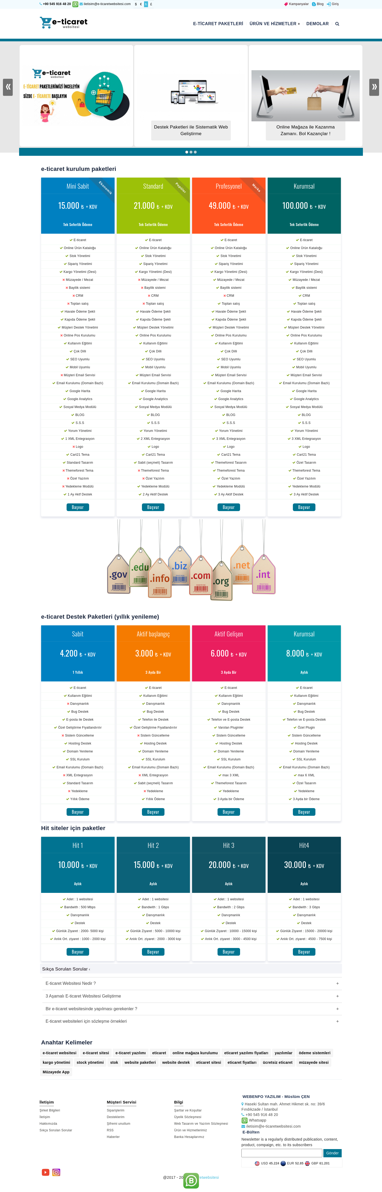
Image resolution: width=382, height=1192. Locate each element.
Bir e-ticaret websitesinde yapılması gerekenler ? (91, 1009)
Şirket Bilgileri (50, 1110)
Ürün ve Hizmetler (275, 23)
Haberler (113, 1137)
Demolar (317, 23)
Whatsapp (253, 1120)
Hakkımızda (48, 1123)
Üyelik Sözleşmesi (187, 1117)
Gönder (332, 1153)
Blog (318, 4)
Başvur (78, 507)
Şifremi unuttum (119, 1123)
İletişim (45, 1117)
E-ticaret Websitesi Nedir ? (71, 983)
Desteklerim (116, 1117)
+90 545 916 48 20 (57, 4)
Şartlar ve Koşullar (188, 1110)
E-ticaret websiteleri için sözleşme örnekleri (86, 1021)
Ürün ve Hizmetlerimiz (190, 1130)
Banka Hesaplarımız (189, 1137)
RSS (110, 1130)
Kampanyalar (296, 4)
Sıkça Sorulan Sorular (56, 1130)
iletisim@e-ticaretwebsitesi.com (105, 4)
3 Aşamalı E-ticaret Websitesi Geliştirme (83, 996)
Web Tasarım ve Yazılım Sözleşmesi (201, 1123)
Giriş (333, 4)
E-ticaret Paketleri (218, 23)
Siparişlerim (115, 1110)
